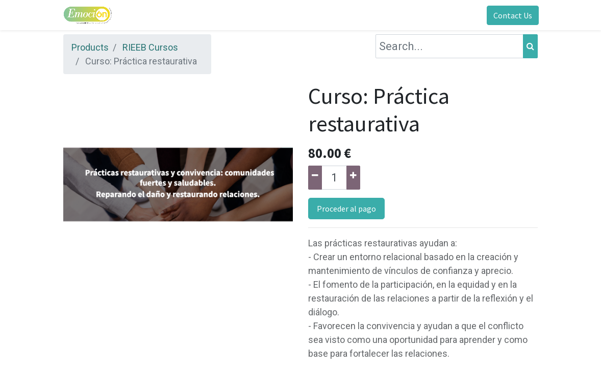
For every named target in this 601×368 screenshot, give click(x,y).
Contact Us (511, 15)
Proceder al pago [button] (346, 208)
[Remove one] (315, 178)
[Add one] (353, 178)
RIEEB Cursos (150, 47)
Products (90, 47)
